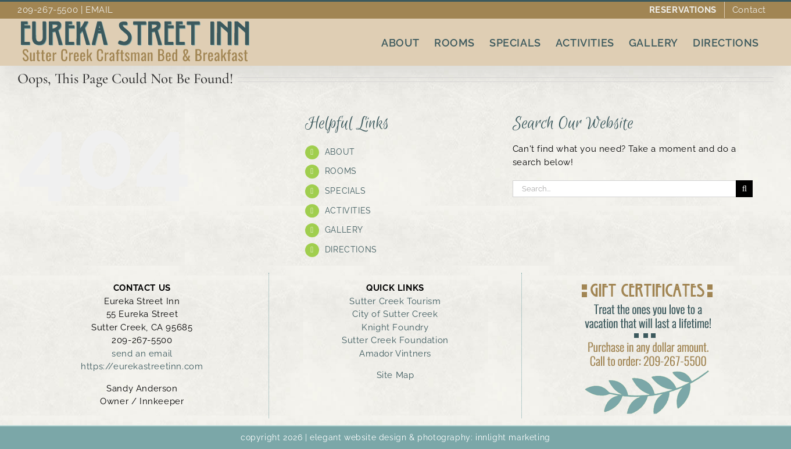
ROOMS (341, 171)
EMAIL (99, 10)
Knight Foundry (395, 327)
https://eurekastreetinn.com (142, 366)
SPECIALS (345, 190)
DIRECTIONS (351, 249)
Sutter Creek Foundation (395, 340)
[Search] (744, 188)
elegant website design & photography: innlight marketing (430, 437)
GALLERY (344, 229)
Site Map (395, 375)
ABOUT (340, 151)
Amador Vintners (395, 353)
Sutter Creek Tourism (395, 301)
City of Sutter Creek (395, 314)
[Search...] (624, 188)
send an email (142, 353)
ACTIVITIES (348, 210)
